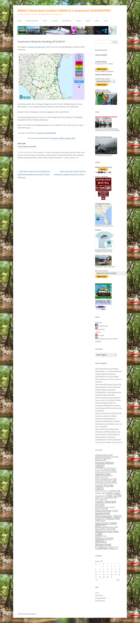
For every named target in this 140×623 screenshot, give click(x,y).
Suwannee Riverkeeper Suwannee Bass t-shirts (104, 249)
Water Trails (66, 21)
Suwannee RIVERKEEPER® (46, 133)
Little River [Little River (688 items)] (109, 480)
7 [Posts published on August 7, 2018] (99, 569)
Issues (88, 21)
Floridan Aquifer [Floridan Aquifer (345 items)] (101, 472)
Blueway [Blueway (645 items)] (100, 460)
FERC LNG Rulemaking (103, 137)
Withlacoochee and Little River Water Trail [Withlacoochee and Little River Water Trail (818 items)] (106, 528)
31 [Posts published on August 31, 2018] (111, 577)
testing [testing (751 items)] (100, 518)
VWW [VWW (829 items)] (100, 520)
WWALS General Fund (103, 167)
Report (78, 21)
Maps (106, 21)
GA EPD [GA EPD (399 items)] (113, 472)
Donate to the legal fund (104, 225)
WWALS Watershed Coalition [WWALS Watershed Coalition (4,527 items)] (106, 544)
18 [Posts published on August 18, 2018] (115, 572)
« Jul (96, 580)
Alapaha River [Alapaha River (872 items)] (104, 455)
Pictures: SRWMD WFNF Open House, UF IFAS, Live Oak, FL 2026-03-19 (108, 379)
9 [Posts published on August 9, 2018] (107, 569)
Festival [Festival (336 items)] (99, 470)
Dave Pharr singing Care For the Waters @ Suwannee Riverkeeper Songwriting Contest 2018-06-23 (34, 174)
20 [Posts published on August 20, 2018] (96, 574)
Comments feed (100, 598)
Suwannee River (51, 155)
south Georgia (40, 155)
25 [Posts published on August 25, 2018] (115, 574)
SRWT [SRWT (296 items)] (112, 507)
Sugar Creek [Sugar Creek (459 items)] (101, 509)
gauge (66, 152)
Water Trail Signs (101, 177)
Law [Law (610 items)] (99, 480)
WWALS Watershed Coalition (52, 158)
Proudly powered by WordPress (27, 614)
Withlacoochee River (30, 158)
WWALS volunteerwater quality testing (103, 91)
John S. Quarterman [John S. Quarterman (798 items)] (106, 478)
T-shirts (98, 230)
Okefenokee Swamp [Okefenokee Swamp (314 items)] (102, 491)
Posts (45, 21)
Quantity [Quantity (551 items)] (100, 496)
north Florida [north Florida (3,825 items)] (104, 486)
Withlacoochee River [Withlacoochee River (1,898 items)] (107, 532)
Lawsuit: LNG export (103, 203)
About (97, 21)
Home (19, 21)
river (24, 155)
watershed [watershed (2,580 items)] (106, 523)
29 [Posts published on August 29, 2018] (103, 577)
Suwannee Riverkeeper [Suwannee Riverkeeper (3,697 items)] (108, 514)
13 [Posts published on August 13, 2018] (96, 572)
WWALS (40, 158)
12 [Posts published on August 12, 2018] (119, 569)
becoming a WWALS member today (63, 138)
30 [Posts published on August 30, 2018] (107, 577)
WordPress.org (100, 601)
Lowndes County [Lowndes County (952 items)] (106, 482)
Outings (55, 21)
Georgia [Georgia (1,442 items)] (103, 473)
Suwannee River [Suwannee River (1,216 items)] (106, 510)
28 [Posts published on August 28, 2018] (100, 577)
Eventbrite (98, 322)
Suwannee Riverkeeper (64, 155)
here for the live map (29, 117)
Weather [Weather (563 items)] (100, 525)
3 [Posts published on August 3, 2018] (111, 566)
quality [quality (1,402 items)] (113, 492)
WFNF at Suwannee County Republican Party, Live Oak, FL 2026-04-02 (108, 423)
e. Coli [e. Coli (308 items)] (106, 468)
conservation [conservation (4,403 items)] (104, 464)
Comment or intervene (106, 154)
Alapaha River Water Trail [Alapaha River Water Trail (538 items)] (106, 457)
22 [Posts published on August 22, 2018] (103, 574)
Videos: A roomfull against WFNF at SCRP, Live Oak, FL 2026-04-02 (108, 408)
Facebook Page (101, 326)
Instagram (100, 329)
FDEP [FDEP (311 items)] (113, 468)
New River (72, 152)
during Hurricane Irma (37, 47)
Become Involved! (32, 21)
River (35, 152)
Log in (97, 593)
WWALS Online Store (103, 255)
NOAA (78, 152)
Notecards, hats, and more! (105, 266)
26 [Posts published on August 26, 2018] (119, 574)
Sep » (118, 580)
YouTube (99, 335)
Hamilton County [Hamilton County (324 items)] (101, 477)
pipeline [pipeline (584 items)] (100, 493)
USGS (74, 155)
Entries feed (99, 595)
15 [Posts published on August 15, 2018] (103, 572)
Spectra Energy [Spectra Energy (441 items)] (101, 507)
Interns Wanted (101, 55)
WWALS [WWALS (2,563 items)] (104, 538)
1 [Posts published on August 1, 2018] (103, 566)
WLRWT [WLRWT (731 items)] (101, 536)
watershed (80, 155)
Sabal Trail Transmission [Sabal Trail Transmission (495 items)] (106, 498)
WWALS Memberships (103, 74)
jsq (77, 158)
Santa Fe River (30, 155)
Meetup (98, 332)
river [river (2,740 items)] (114, 495)
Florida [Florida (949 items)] (110, 469)
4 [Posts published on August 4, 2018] (115, 566)
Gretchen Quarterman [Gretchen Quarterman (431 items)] (104, 476)
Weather (40, 152)
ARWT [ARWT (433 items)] (107, 458)
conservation (55, 152)
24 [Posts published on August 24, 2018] (111, 574)
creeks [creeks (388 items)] (99, 468)
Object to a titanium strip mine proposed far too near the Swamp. (107, 128)
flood (62, 152)
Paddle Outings (101, 62)
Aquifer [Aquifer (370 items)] (99, 458)
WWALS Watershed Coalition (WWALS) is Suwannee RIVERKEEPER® (64, 10)
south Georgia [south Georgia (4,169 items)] (105, 503)
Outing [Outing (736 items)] (115, 490)
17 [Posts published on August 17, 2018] (111, 572)
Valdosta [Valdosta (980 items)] (113, 518)
